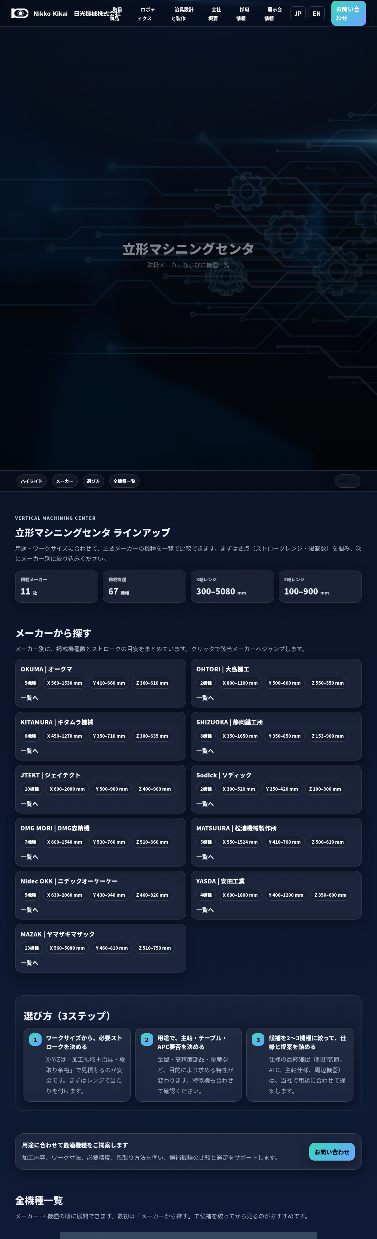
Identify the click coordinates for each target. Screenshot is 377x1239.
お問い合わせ (347, 13)
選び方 (93, 481)
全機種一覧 (124, 481)
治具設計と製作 (182, 14)
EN (317, 13)
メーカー (65, 481)
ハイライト (32, 481)
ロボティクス (146, 14)
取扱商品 (115, 14)
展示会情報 (273, 14)
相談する (347, 481)
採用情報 (242, 14)
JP (298, 13)
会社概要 (214, 14)
